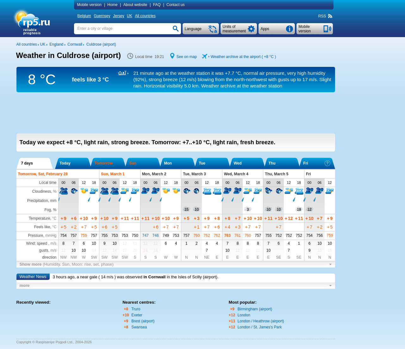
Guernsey (102, 16)
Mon (168, 163)
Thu (272, 163)
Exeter (136, 315)
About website (135, 5)
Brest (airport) (142, 321)
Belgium (84, 16)
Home (112, 5)
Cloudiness (41, 191)
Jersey (118, 16)
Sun (133, 163)
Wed (238, 163)
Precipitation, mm (42, 200)
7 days (27, 163)
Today (65, 163)
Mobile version (89, 5)
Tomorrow (104, 163)
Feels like (42, 227)
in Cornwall (154, 277)
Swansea (139, 327)
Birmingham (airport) (255, 309)
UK (129, 16)
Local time (48, 182)
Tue (202, 163)
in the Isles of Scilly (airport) (192, 277)
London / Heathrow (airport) (261, 321)
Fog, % (50, 210)
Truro (135, 309)
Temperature (39, 218)
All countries (145, 16)
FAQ (157, 5)
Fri (316, 163)
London (244, 315)
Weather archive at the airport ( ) (243, 57)
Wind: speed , (41, 243)
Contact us (175, 5)
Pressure (35, 235)
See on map (186, 57)
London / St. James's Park (260, 327)
